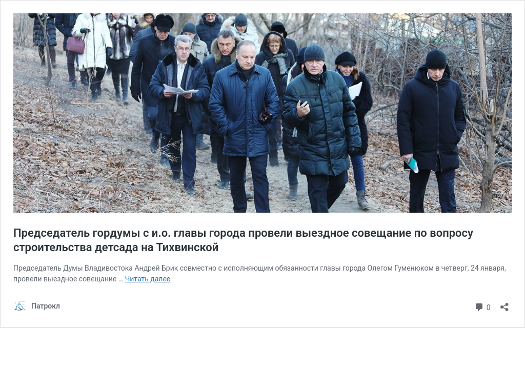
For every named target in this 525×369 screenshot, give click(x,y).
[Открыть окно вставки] (504, 304)
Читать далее (148, 279)
